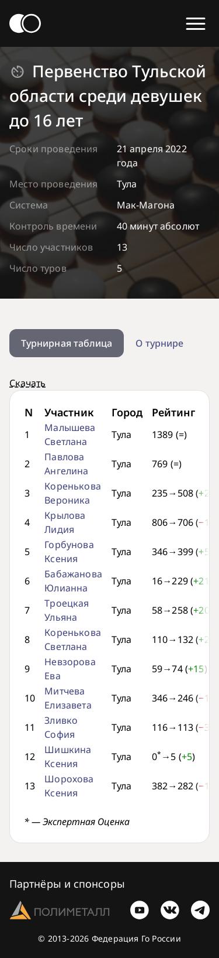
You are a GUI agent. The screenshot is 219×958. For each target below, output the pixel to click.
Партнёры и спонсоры (67, 884)
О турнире (159, 343)
